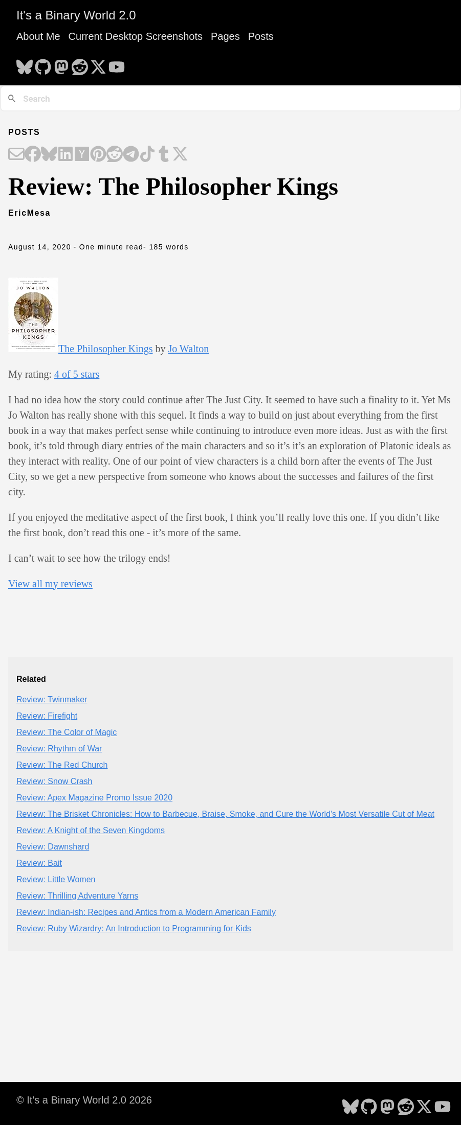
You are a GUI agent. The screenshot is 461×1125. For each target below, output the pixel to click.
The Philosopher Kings (105, 348)
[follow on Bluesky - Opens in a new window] (24, 64)
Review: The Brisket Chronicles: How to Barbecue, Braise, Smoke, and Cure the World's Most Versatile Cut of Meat (225, 814)
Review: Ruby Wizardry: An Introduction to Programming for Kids (133, 928)
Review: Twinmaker (51, 699)
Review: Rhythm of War (59, 748)
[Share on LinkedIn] (65, 155)
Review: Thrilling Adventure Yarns (77, 895)
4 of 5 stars (76, 374)
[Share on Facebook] (33, 155)
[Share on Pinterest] (98, 155)
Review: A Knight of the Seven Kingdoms (90, 830)
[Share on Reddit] (114, 155)
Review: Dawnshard (52, 846)
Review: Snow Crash (54, 781)
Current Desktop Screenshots (136, 36)
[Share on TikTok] (147, 155)
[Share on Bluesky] (49, 155)
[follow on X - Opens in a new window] (98, 64)
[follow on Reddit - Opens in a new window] (80, 64)
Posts (261, 36)
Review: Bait (39, 863)
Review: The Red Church (61, 765)
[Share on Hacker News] (82, 155)
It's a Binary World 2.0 (76, 15)
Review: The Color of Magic (66, 732)
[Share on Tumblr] (164, 155)
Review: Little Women (55, 879)
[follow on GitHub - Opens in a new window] (43, 64)
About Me (38, 36)
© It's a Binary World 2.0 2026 (84, 1100)
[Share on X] (180, 155)
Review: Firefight (46, 715)
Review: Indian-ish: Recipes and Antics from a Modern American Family (146, 912)
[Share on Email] (16, 155)
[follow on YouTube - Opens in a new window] (116, 64)
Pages (225, 36)
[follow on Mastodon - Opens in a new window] (61, 64)
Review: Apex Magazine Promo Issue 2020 (94, 797)
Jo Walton (188, 348)
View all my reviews (50, 583)
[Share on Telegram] (131, 155)
